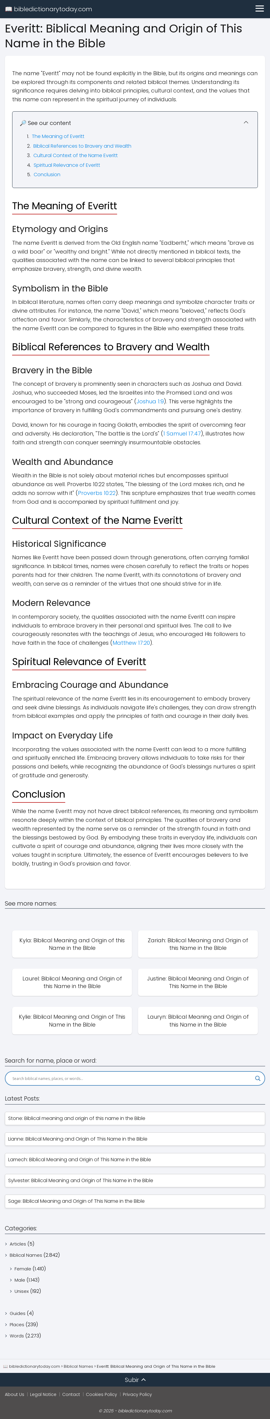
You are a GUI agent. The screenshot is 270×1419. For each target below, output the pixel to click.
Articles (18, 1244)
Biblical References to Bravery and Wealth (82, 146)
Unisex (22, 1291)
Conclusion (47, 174)
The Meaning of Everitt (58, 136)
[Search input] (132, 1078)
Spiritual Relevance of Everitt (67, 165)
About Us (14, 1394)
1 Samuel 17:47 (182, 433)
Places (17, 1324)
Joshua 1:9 (150, 401)
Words (17, 1336)
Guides (17, 1313)
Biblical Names (26, 1255)
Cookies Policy (101, 1394)
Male (20, 1280)
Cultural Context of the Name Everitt (75, 155)
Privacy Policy (137, 1394)
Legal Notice (43, 1394)
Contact (71, 1394)
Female (23, 1269)
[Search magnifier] (258, 1078)
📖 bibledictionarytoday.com (48, 9)
